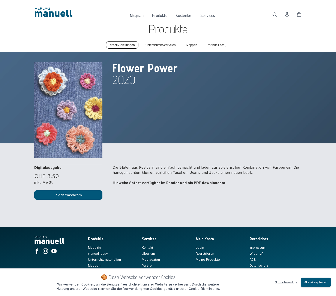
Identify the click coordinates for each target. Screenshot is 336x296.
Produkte (159, 15)
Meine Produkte (208, 259)
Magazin (137, 15)
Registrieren (205, 253)
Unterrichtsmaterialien (104, 259)
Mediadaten (151, 259)
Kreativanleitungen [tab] (122, 45)
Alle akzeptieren (315, 282)
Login (200, 247)
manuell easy (98, 253)
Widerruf (256, 253)
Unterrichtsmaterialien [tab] (161, 45)
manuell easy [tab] (217, 45)
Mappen (94, 265)
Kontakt (147, 247)
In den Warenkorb (68, 195)
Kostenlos (184, 15)
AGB (253, 259)
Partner (147, 265)
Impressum (258, 247)
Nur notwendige (286, 282)
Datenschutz (259, 265)
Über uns (149, 253)
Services (207, 15)
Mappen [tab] (191, 45)
